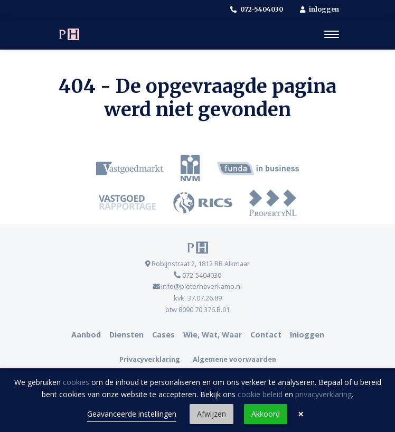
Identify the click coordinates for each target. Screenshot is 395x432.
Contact (265, 335)
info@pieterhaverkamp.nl (197, 286)
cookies (76, 382)
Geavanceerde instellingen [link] (131, 414)
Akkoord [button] (265, 414)
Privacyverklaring (149, 359)
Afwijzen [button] (211, 414)
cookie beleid (260, 394)
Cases (163, 335)
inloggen (320, 9)
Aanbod (86, 335)
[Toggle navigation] (331, 34)
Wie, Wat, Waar (212, 335)
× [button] (301, 414)
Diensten (126, 335)
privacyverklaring (323, 394)
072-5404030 (256, 9)
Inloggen (307, 335)
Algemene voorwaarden (234, 359)
